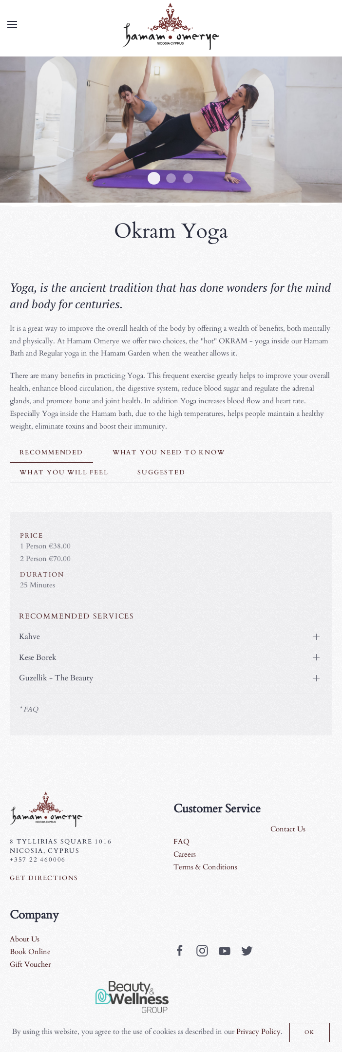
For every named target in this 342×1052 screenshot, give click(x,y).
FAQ (181, 841)
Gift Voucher (30, 964)
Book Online (30, 952)
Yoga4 (188, 178)
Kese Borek (36, 657)
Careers (184, 854)
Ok (309, 1032)
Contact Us (287, 829)
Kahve (28, 636)
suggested (161, 472)
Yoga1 (154, 178)
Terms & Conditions (205, 867)
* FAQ (27, 709)
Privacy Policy (258, 1031)
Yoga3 (171, 178)
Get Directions (44, 878)
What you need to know (169, 452)
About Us (24, 939)
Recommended (51, 452)
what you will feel (63, 472)
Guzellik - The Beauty (55, 678)
